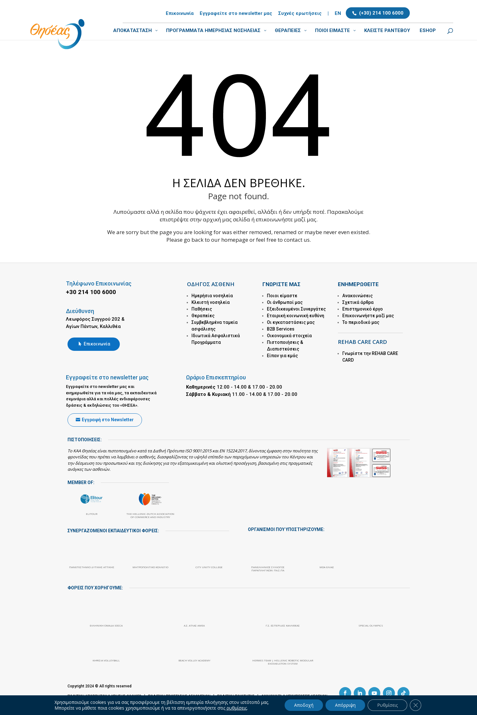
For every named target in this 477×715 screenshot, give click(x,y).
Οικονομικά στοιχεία (289, 335)
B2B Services (280, 328)
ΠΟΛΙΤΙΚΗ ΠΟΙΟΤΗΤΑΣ (236, 696)
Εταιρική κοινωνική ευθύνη (295, 315)
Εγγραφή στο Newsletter (108, 419)
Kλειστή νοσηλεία (210, 302)
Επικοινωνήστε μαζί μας (368, 315)
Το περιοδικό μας (360, 322)
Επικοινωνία (180, 13)
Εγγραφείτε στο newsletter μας (236, 13)
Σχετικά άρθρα (358, 302)
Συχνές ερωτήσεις (300, 13)
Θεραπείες (203, 315)
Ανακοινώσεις (357, 295)
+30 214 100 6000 (91, 292)
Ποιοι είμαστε (282, 295)
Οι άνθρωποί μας (285, 302)
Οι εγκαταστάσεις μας (291, 322)
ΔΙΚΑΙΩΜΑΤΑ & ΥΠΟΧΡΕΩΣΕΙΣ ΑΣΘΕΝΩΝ (294, 696)
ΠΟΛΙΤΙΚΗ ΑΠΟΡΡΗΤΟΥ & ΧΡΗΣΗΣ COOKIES (104, 696)
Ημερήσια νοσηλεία (212, 295)
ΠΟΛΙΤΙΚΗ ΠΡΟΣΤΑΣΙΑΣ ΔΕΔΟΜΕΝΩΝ (179, 696)
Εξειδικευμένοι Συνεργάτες (296, 309)
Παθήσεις (201, 309)
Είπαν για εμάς (282, 355)
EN (338, 13)
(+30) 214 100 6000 (381, 13)
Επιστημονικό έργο (362, 309)
